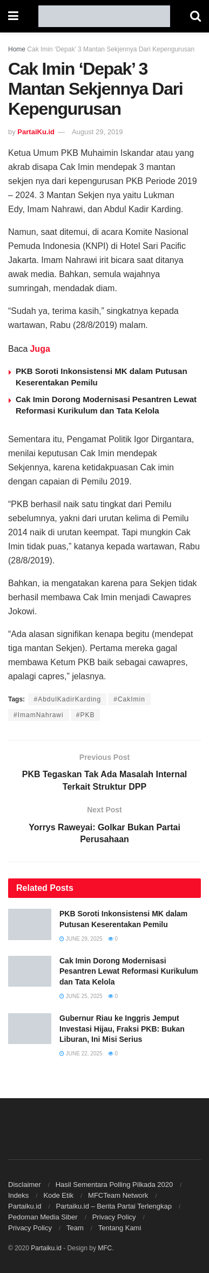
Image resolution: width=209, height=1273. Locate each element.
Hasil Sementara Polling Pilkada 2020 (114, 1184)
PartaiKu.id (36, 132)
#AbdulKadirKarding (67, 699)
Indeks (18, 1195)
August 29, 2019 (97, 132)
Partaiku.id (24, 1206)
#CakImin (129, 699)
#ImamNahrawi (39, 715)
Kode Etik (58, 1195)
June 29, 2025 (81, 939)
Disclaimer (24, 1184)
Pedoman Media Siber (43, 1217)
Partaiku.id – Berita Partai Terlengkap (113, 1206)
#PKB (85, 715)
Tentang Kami (119, 1228)
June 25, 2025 (81, 996)
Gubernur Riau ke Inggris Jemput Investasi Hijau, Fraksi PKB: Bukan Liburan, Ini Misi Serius (122, 1029)
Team (75, 1228)
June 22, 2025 (81, 1054)
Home (16, 49)
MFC (105, 1248)
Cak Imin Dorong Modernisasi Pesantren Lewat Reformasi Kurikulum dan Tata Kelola (128, 971)
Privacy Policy (114, 1217)
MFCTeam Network (118, 1195)
